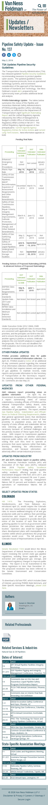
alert (20, 91)
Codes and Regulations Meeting (29, 751)
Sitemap (39, 795)
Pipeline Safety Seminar (30, 766)
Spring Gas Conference (25, 707)
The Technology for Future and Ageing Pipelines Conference (27, 719)
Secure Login (24, 799)
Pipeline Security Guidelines (34, 73)
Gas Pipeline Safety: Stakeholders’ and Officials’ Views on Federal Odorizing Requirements (24, 413)
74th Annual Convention (26, 687)
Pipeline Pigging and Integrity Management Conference (26, 671)
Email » (22, 608)
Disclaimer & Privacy (12, 795)
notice (28, 361)
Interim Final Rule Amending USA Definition (27, 694)
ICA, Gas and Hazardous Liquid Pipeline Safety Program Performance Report (25, 682)
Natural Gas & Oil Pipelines (13, 651)
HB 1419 (7, 501)
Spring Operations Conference (28, 736)
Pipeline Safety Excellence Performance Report (24, 468)
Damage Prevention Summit (31, 757)
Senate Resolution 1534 (13, 549)
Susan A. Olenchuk (27, 603)
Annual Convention (24, 713)
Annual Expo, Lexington (25, 777)
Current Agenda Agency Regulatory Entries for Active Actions (19, 128)
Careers (29, 795)
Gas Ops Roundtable (24, 727)
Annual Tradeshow (25, 771)
